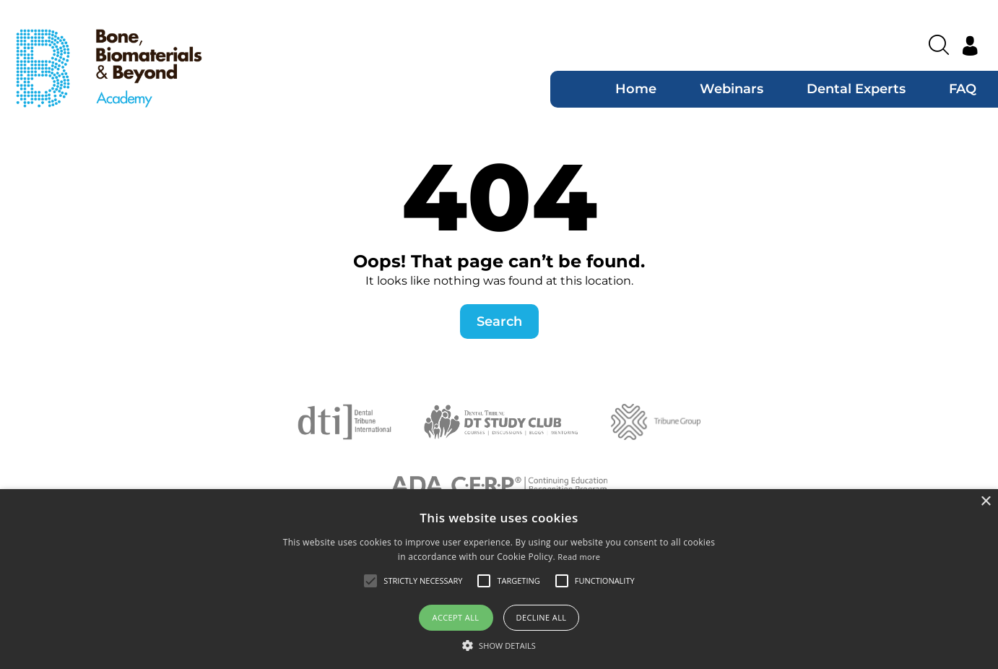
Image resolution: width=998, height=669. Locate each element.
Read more (578, 556)
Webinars (731, 89)
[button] (499, 645)
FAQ (962, 89)
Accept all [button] (456, 617)
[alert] (499, 579)
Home (635, 89)
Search (499, 321)
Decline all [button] (541, 617)
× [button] (985, 501)
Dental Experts (856, 89)
